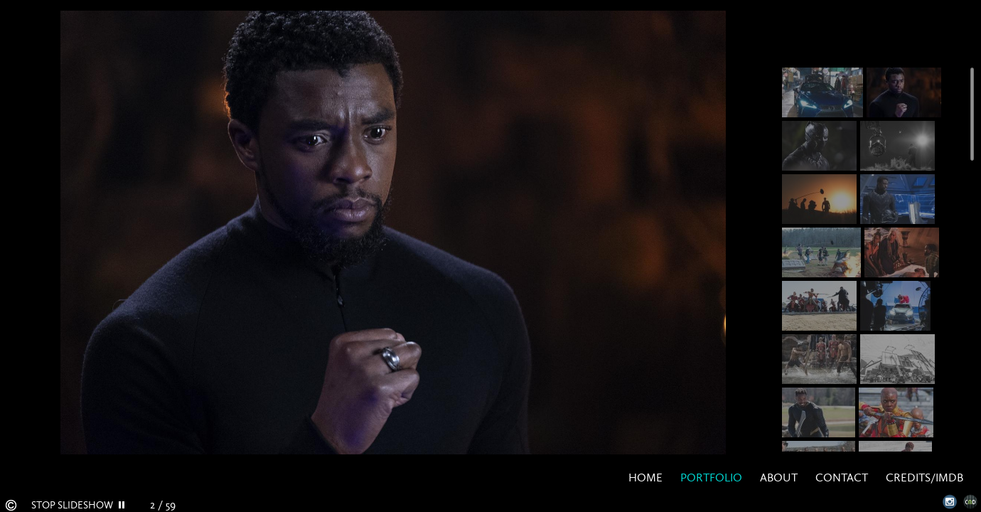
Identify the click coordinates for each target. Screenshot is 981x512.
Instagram (950, 501)
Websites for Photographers (970, 501)
